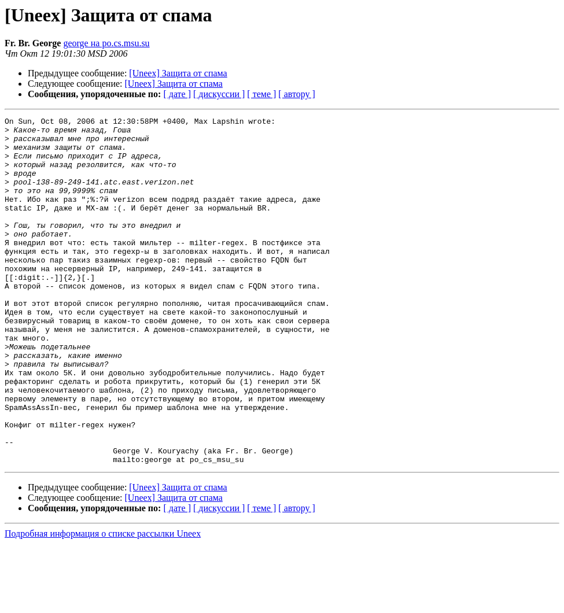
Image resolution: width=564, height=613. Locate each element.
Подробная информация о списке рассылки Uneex (103, 603)
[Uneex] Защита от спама (178, 73)
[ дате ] (177, 94)
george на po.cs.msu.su (106, 43)
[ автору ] (296, 94)
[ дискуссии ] (219, 94)
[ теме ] (261, 94)
